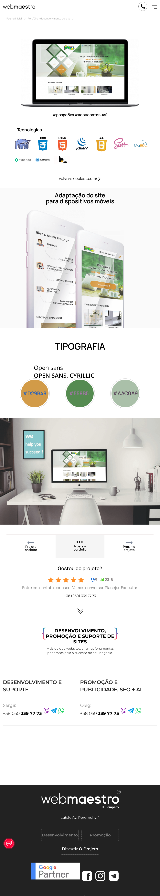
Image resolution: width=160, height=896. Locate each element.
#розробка (63, 114)
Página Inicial (14, 18)
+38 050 (22, 713)
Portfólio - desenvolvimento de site (49, 18)
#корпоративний (91, 114)
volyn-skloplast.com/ (80, 178)
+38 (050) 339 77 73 (80, 595)
